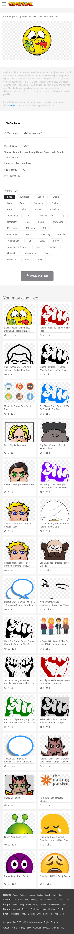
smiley (54, 203)
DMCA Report (13, 123)
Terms (14, 927)
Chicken (47, 900)
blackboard (12, 234)
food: (6, 913)
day (27, 222)
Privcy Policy (25, 927)
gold (38, 247)
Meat (62, 914)
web (9, 203)
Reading (52, 909)
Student (16, 909)
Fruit (56, 914)
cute (46, 253)
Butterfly (33, 900)
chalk (39, 259)
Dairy (23, 914)
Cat (40, 900)
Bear (20, 900)
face (9, 209)
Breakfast (15, 914)
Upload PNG (58, 927)
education (38, 203)
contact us (15, 105)
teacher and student (17, 247)
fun (29, 241)
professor (12, 259)
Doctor (65, 904)
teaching (52, 247)
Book (33, 909)
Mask (15, 904)
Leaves (32, 895)
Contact (37, 927)
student (38, 209)
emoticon (24, 197)
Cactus (40, 895)
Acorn (15, 895)
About (6, 927)
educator (30, 228)
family (35, 904)
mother (43, 904)
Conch (47, 895)
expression (12, 228)
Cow (55, 900)
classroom (30, 253)
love (28, 215)
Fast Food (47, 914)
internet (40, 222)
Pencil (60, 909)
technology (12, 215)
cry (62, 215)
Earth (55, 895)
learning (45, 234)
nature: (7, 895)
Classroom (41, 909)
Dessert (31, 914)
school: (7, 909)
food (9, 197)
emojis (55, 197)
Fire (60, 895)
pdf (44, 228)
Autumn (23, 895)
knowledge (58, 222)
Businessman (54, 904)
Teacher (25, 909)
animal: (7, 899)
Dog (60, 900)
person (29, 234)
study (42, 241)
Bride (28, 904)
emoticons (55, 209)
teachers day (46, 215)
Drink (39, 914)
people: (7, 904)
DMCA (46, 927)
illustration (12, 253)
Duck (67, 900)
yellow (23, 209)
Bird (26, 900)
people (61, 234)
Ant (14, 900)
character (12, 222)
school (41, 197)
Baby (22, 904)
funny (56, 241)
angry (23, 203)
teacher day (13, 241)
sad (27, 259)
